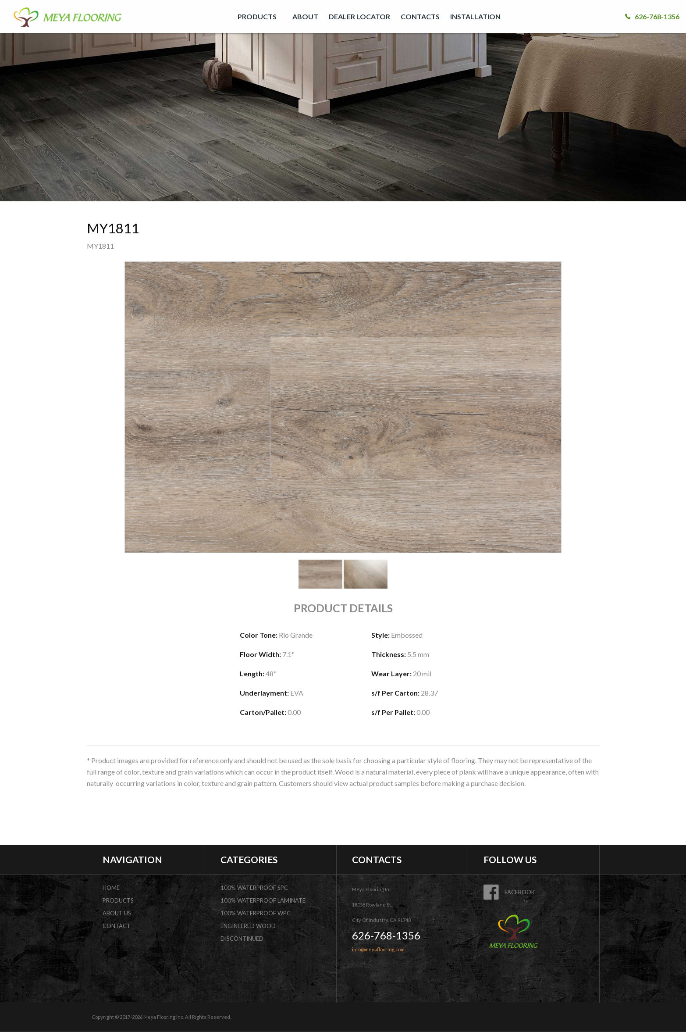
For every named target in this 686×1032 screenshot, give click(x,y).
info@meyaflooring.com (378, 949)
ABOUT (305, 16)
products (118, 900)
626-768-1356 (652, 16)
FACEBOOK (509, 892)
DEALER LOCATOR (359, 16)
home (111, 887)
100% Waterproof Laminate (263, 900)
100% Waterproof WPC (255, 913)
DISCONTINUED (241, 938)
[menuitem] (259, 16)
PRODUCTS (257, 16)
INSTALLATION (475, 16)
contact (117, 925)
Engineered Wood (248, 925)
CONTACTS (420, 16)
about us (117, 913)
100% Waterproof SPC (254, 887)
